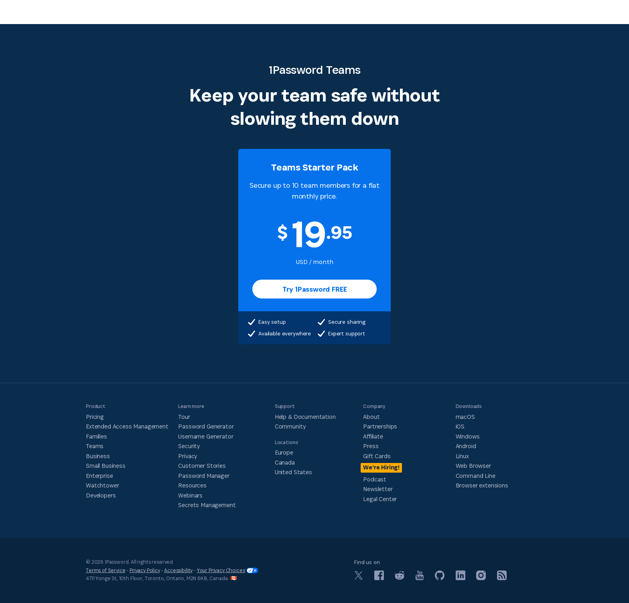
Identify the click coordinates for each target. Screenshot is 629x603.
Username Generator (205, 436)
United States (293, 472)
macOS (465, 416)
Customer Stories (201, 465)
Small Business (106, 465)
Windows (468, 436)
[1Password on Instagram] (481, 578)
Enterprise (99, 475)
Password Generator (205, 426)
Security (189, 446)
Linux (462, 456)
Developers (101, 495)
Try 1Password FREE (314, 289)
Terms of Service (105, 570)
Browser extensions (482, 485)
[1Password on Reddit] (399, 577)
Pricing (95, 416)
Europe (284, 452)
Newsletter (377, 489)
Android (466, 446)
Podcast (374, 479)
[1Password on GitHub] (439, 578)
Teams (94, 446)
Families (96, 436)
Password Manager (203, 475)
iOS (460, 426)
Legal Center (380, 499)
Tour (184, 416)
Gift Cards (376, 456)
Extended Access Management (127, 426)
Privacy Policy (145, 570)
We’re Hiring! (381, 467)
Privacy (187, 456)
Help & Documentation (305, 416)
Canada (285, 462)
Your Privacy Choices (227, 570)
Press (370, 446)
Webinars (190, 495)
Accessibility (178, 570)
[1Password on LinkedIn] (460, 578)
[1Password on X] (358, 577)
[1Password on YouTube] (420, 578)
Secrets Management (206, 505)
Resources (192, 485)
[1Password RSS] (502, 578)
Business (98, 456)
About (371, 416)
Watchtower (102, 485)
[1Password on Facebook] (379, 578)
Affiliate (373, 436)
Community (290, 426)
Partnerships (380, 426)
